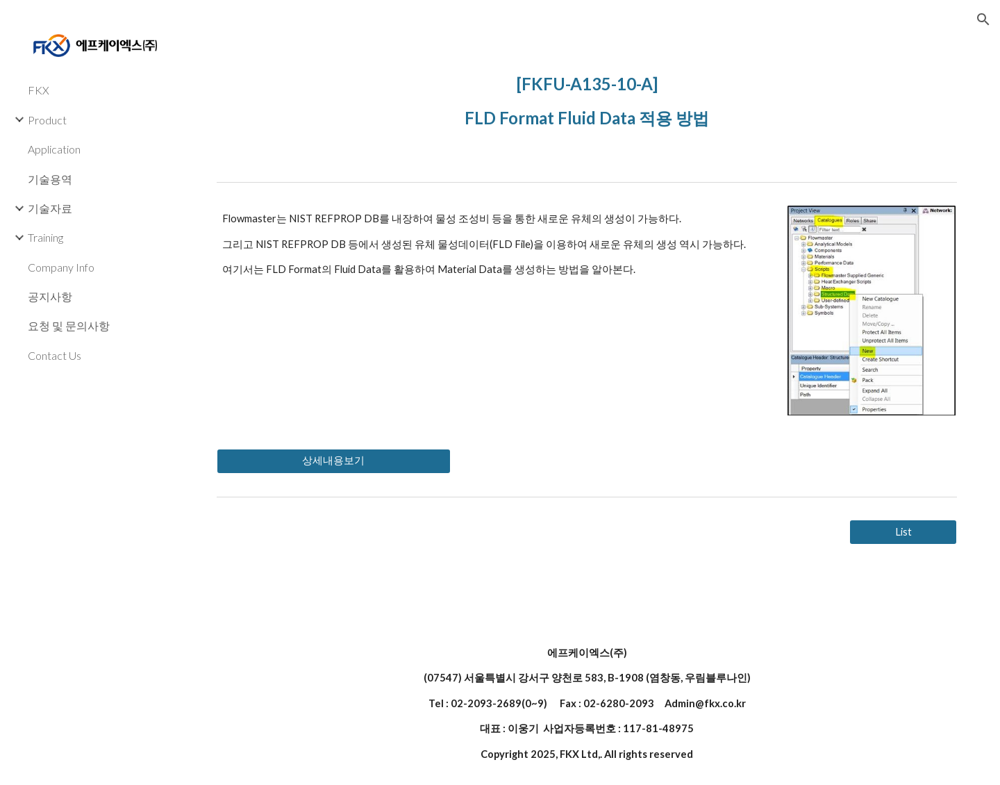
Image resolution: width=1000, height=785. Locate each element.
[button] (983, 19)
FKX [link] (38, 90)
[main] (587, 97)
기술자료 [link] (50, 208)
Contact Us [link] (54, 355)
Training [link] (45, 237)
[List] (903, 531)
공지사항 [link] (50, 296)
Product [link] (47, 119)
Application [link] (54, 149)
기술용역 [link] (50, 178)
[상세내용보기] (333, 460)
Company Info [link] (61, 267)
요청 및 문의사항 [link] (69, 325)
